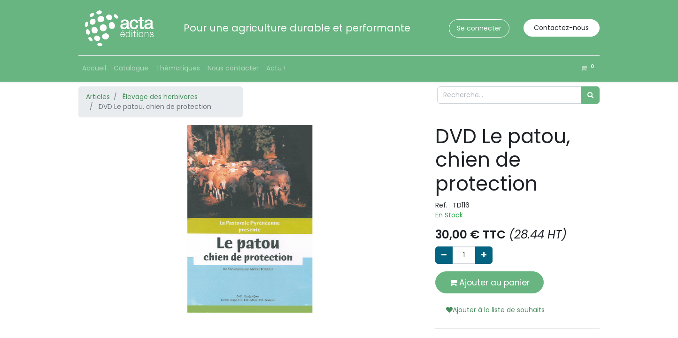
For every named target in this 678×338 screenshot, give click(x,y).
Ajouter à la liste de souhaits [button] (495, 310)
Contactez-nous (561, 27)
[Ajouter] (484, 255)
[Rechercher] (590, 95)
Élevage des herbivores (160, 96)
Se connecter (479, 28)
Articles (98, 96)
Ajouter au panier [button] (489, 282)
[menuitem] (94, 68)
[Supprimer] (444, 255)
